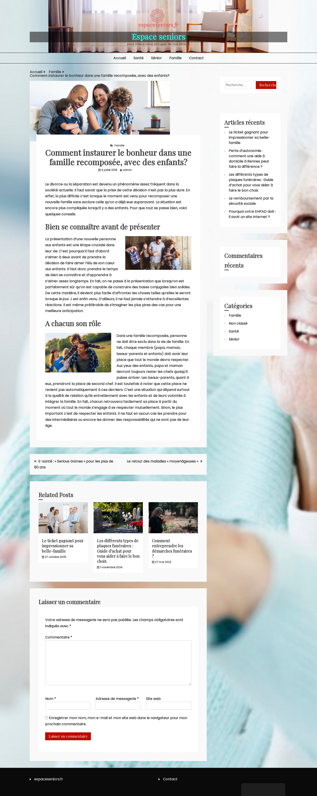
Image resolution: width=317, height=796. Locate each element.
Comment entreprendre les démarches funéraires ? (172, 548)
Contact (196, 58)
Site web (153, 698)
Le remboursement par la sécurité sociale (251, 201)
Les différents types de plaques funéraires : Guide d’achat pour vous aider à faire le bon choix (118, 551)
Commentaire (58, 637)
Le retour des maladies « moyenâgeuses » (162, 461)
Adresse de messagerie (117, 698)
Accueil (119, 58)
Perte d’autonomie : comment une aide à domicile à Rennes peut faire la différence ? (249, 158)
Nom (50, 698)
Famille (175, 58)
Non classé (238, 323)
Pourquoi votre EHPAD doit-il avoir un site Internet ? (252, 214)
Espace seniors (158, 36)
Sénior (156, 58)
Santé (138, 58)
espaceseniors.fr (48, 779)
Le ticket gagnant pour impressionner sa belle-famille (62, 546)
